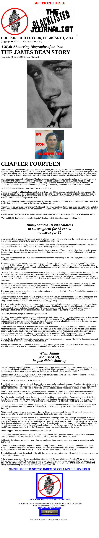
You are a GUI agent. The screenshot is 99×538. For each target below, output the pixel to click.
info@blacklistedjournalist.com (49, 508)
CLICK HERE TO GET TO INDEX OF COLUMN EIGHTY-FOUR (49, 469)
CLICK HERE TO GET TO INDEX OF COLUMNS (49, 500)
